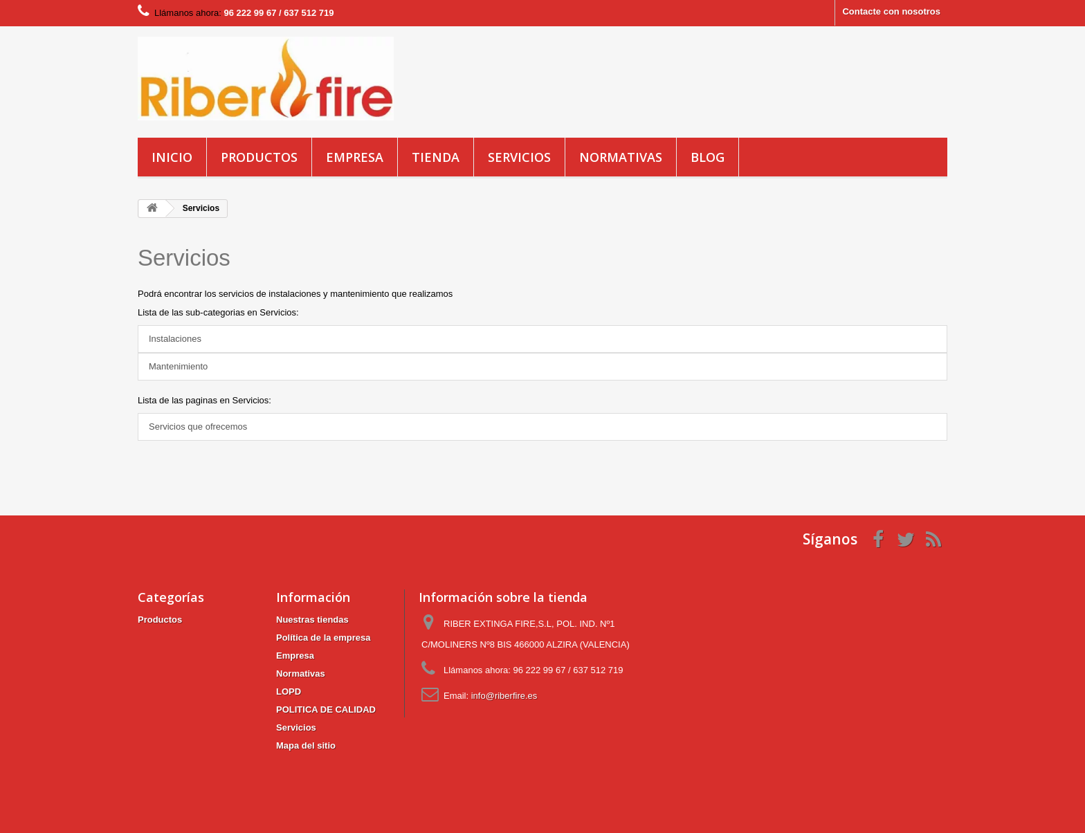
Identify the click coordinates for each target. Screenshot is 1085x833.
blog (707, 157)
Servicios (519, 157)
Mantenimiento (178, 366)
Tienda (435, 157)
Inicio (172, 157)
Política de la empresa (323, 637)
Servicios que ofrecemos (198, 426)
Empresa (354, 157)
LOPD (288, 691)
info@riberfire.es (504, 695)
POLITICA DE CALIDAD (326, 709)
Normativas (620, 157)
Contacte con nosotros (891, 11)
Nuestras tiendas (312, 619)
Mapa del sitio (306, 745)
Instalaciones (175, 338)
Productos (259, 157)
